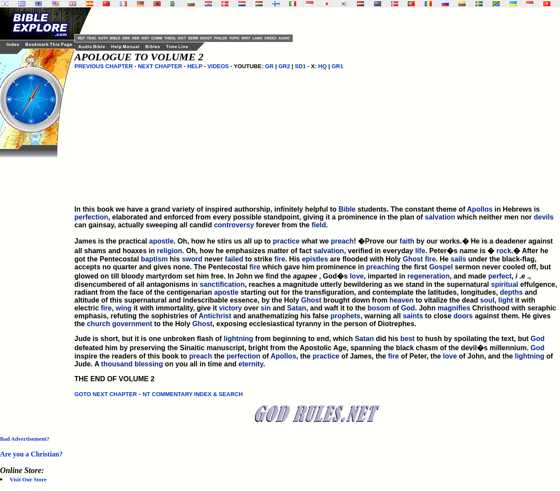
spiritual (504, 284)
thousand (117, 364)
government (132, 323)
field (319, 225)
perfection (91, 217)
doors (462, 316)
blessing (149, 364)
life (420, 250)
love (357, 276)
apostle (161, 241)
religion (169, 250)
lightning (238, 338)
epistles (315, 259)
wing (123, 308)
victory (230, 308)
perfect (499, 276)
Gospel (441, 267)
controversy (234, 225)
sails (458, 259)
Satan (296, 308)
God (408, 308)
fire (279, 259)
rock (504, 250)
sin (266, 308)
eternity (250, 364)
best (407, 338)
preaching (382, 267)
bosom (379, 308)
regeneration (428, 276)
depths (511, 292)
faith (406, 241)
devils (543, 217)
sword (192, 259)
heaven (401, 300)
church (98, 323)
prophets (345, 316)
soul (487, 300)
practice (286, 241)
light (505, 300)
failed (234, 259)
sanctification (222, 284)
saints (413, 316)
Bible (347, 209)
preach (342, 241)
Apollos (480, 209)
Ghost (412, 259)
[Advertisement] (35, 288)
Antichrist (215, 316)
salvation (440, 217)
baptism (154, 259)
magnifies (454, 308)
